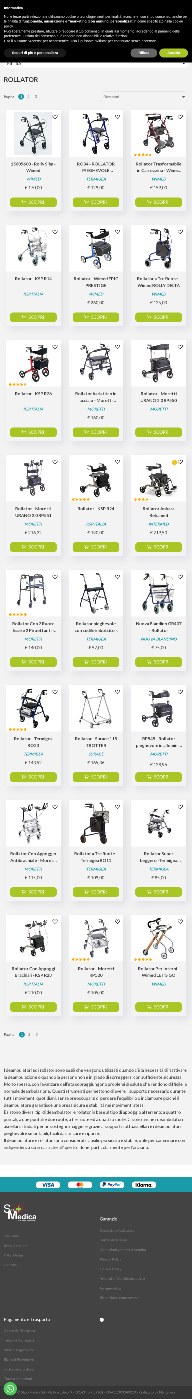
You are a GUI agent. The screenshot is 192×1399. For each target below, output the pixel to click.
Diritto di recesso (113, 1240)
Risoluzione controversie (120, 1298)
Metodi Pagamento (19, 1350)
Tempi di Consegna (19, 1340)
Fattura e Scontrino (19, 1369)
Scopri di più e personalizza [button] (35, 53)
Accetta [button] (173, 53)
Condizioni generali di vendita (123, 1250)
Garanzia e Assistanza (117, 1230)
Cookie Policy (111, 1269)
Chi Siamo (11, 1236)
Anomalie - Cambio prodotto (122, 1278)
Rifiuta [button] (144, 53)
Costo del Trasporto (20, 1330)
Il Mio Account (15, 1246)
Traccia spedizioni (18, 1378)
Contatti (11, 1265)
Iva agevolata (110, 1288)
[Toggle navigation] (96, 64)
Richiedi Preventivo (19, 1359)
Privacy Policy (110, 1259)
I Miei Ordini (13, 1255)
